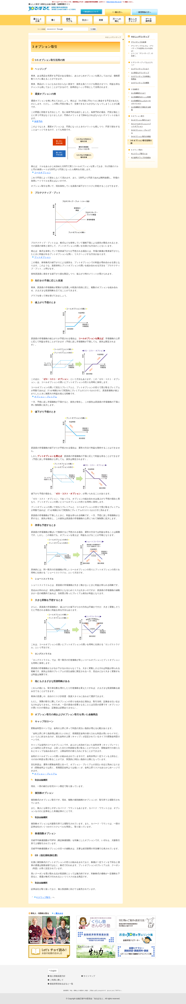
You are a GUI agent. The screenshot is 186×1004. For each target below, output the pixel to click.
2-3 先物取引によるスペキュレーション (141, 102)
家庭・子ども (69, 20)
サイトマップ (89, 976)
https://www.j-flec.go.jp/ (114, 2)
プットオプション (42, 257)
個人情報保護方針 (57, 976)
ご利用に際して (56, 980)
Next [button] (67, 931)
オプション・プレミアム (45, 397)
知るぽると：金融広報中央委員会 (52, 8)
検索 (94, 29)
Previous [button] (30, 931)
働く (53, 20)
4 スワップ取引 (43, 897)
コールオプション (42, 172)
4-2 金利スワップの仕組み (141, 157)
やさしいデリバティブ (140, 37)
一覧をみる (58, 913)
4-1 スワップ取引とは (139, 154)
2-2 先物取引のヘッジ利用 (141, 97)
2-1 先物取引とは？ (138, 93)
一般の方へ (117, 12)
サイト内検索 (41, 29)
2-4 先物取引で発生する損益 (141, 108)
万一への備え (117, 20)
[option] (35, 930)
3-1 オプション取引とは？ (141, 120)
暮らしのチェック (133, 20)
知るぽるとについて (91, 12)
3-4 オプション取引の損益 (141, 136)
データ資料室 (148, 20)
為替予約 (38, 121)
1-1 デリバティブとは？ (140, 69)
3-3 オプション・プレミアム (141, 131)
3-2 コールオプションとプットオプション (141, 125)
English (53, 971)
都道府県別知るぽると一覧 (61, 984)
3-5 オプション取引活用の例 (141, 141)
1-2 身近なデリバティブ (140, 73)
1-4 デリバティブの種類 (140, 83)
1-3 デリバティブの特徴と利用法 (141, 77)
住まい (85, 20)
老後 (101, 20)
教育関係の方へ (144, 12)
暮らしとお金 (37, 20)
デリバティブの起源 (138, 42)
